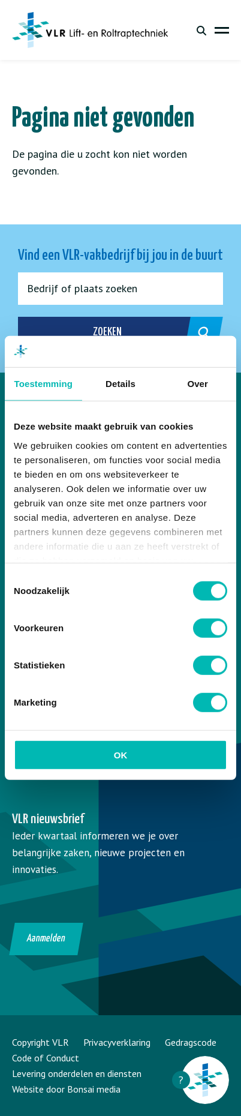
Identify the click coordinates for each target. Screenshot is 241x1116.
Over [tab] (197, 384)
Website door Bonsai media (66, 1089)
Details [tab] (120, 384)
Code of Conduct (45, 1058)
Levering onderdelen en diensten (76, 1073)
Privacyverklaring (116, 1042)
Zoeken (145, 333)
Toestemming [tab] (43, 384)
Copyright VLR (40, 1042)
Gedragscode (190, 1042)
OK (121, 755)
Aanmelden (46, 939)
